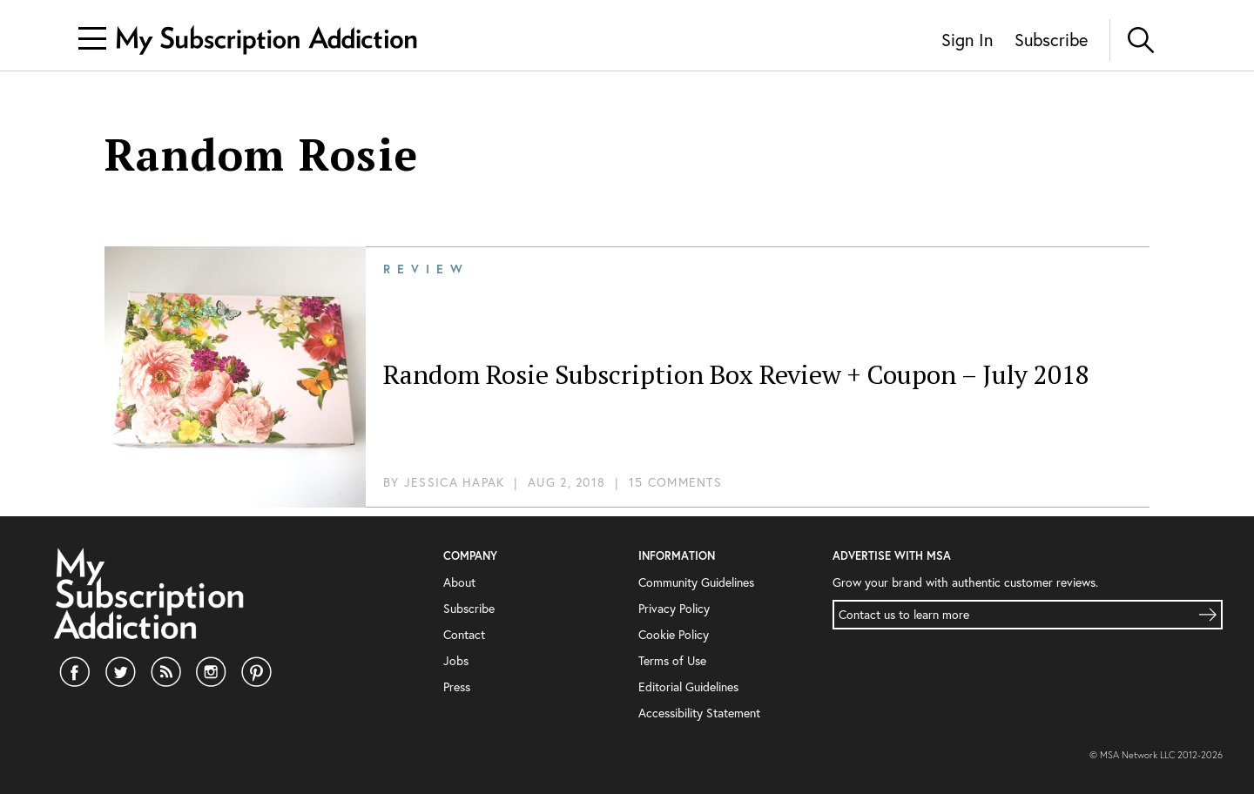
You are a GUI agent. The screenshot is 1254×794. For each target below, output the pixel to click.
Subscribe (1051, 39)
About (459, 582)
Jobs (456, 661)
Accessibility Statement (699, 713)
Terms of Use (672, 661)
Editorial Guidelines (688, 687)
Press (456, 687)
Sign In (967, 39)
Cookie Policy (673, 635)
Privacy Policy (674, 608)
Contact (464, 635)
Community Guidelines (696, 582)
